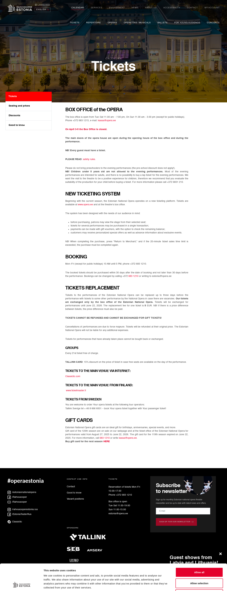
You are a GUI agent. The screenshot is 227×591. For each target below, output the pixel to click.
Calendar (77, 8)
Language (42, 5)
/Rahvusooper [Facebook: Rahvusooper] (17, 497)
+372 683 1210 (138, 264)
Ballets (163, 23)
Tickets (74, 23)
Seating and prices (19, 106)
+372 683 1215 (81, 120)
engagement (117, 8)
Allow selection (199, 558)
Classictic (14, 522)
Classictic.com (72, 376)
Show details (174, 584)
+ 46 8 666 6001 (93, 408)
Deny (199, 569)
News (135, 8)
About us (151, 8)
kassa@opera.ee (107, 120)
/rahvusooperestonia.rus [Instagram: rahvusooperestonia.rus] (22, 509)
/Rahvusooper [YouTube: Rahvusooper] (17, 502)
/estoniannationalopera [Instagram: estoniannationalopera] (21, 492)
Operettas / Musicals (137, 23)
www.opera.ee (85, 204)
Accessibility (171, 8)
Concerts (213, 23)
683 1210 (133, 276)
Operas (112, 23)
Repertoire (93, 23)
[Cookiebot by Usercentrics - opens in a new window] (21, 584)
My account (212, 8)
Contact (192, 8)
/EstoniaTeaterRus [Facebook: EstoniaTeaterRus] (19, 514)
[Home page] (19, 8)
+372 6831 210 (175, 182)
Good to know (17, 125)
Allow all (199, 547)
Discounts (14, 115)
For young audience (187, 23)
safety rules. (89, 159)
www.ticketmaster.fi (76, 390)
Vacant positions (75, 499)
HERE (106, 441)
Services (96, 8)
